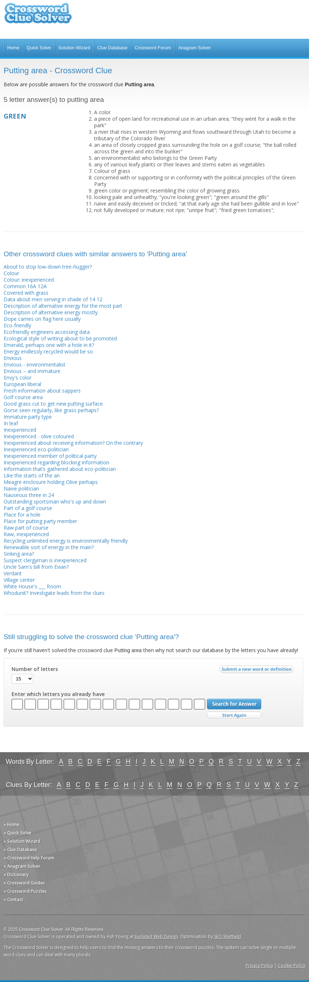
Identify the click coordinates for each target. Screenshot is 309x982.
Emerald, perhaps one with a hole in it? (49, 344)
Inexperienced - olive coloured (39, 436)
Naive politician (21, 488)
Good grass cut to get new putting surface (53, 403)
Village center (19, 579)
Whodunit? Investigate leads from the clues (54, 592)
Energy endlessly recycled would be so (48, 351)
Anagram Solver (194, 47)
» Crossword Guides (24, 883)
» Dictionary (16, 874)
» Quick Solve (17, 833)
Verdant (13, 573)
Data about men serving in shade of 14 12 (53, 299)
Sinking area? (19, 553)
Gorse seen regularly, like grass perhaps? (51, 410)
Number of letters (35, 669)
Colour (11, 273)
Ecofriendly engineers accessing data (47, 331)
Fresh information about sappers (42, 390)
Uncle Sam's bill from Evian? (36, 566)
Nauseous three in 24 (29, 495)
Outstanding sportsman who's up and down (55, 501)
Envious (13, 358)
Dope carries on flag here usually (42, 318)
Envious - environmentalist (34, 364)
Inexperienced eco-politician (36, 449)
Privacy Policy (259, 965)
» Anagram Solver (22, 866)
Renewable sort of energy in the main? (49, 547)
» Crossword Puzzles (25, 891)
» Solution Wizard (22, 841)
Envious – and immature (32, 371)
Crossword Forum (153, 47)
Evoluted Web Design (156, 936)
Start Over (234, 715)
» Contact (14, 899)
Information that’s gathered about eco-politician (60, 468)
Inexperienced (20, 429)
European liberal (22, 384)
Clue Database (112, 47)
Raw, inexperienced (26, 534)
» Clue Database (20, 849)
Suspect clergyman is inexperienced (45, 560)
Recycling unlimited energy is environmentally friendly (66, 540)
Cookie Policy (291, 965)
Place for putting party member (40, 521)
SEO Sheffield (227, 936)
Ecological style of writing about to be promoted (60, 338)
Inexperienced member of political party (50, 455)
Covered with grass (26, 292)
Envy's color (17, 377)
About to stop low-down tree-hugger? (48, 266)
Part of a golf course (28, 508)
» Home (12, 824)
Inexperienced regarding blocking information (56, 462)
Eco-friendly (17, 325)
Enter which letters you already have (58, 694)
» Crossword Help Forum (29, 858)
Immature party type (28, 416)
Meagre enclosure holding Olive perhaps (51, 481)
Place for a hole (22, 514)
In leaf (11, 423)
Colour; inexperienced (29, 279)
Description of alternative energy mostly (51, 312)
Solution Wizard (74, 47)
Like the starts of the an (32, 475)
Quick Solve (39, 47)
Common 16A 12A (25, 286)
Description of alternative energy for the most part (63, 305)
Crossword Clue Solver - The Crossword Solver (38, 16)
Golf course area (23, 397)
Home (13, 47)
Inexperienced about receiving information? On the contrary (73, 442)
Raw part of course (26, 527)
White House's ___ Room (32, 586)
